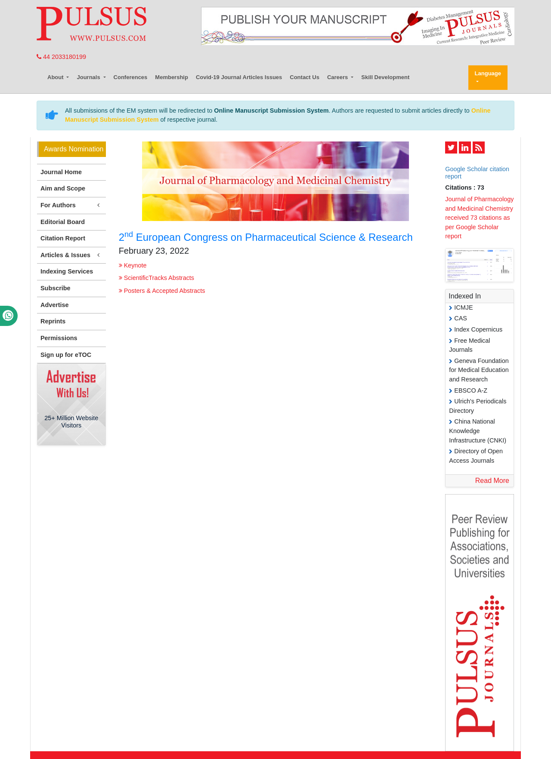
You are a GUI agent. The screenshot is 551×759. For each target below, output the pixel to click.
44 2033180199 (61, 56)
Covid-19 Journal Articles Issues (239, 77)
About (56, 77)
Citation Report (62, 238)
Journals (89, 77)
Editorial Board (62, 221)
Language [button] (488, 73)
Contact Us (304, 77)
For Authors (71, 205)
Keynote (133, 265)
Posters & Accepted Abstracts (162, 290)
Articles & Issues (71, 255)
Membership (171, 77)
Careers (338, 77)
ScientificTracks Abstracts (156, 277)
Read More (492, 480)
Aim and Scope (62, 188)
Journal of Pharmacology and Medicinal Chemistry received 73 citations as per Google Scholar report (479, 218)
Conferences (131, 77)
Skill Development (385, 77)
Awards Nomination (73, 149)
